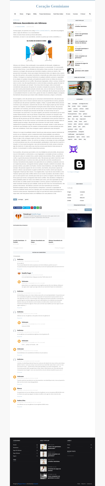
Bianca (19, 388)
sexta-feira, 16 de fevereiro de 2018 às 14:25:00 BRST (28, 361)
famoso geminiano (72, 113)
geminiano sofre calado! (82, 71)
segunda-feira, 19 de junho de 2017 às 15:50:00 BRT (28, 332)
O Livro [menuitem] (68, 14)
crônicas (81, 108)
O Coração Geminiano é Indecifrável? (81, 49)
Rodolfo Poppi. (21, 26)
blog (69, 106)
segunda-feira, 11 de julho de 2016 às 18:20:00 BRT (28, 261)
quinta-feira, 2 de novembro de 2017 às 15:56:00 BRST (33, 342)
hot (81, 116)
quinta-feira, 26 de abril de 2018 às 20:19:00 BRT (27, 378)
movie (80, 121)
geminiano (75, 116)
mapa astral (82, 119)
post (79, 126)
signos (78, 136)
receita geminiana (72, 131)
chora (79, 106)
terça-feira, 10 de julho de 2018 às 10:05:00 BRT (27, 390)
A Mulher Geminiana (81, 26)
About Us (83, 483)
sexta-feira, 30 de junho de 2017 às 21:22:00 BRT (27, 350)
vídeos (80, 139)
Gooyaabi (35, 483)
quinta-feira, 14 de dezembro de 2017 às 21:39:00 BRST (33, 324)
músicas (70, 124)
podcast (86, 124)
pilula (75, 124)
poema (69, 126)
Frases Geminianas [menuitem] (45, 14)
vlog (85, 139)
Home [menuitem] (21, 14)
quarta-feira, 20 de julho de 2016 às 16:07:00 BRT (32, 275)
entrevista (82, 111)
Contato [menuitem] (75, 14)
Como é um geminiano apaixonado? (81, 34)
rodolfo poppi (71, 134)
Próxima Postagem (59, 248)
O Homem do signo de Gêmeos (81, 64)
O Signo (69, 192)
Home (78, 483)
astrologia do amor (83, 103)
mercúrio (70, 121)
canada (74, 106)
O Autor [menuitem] (83, 14)
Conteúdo (82, 192)
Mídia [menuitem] (35, 14)
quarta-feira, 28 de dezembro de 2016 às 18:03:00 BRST (29, 293)
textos (83, 136)
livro (73, 119)
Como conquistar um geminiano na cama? (54, 477)
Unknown (25, 281)
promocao (70, 129)
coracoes (75, 108)
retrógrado (81, 131)
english (70, 111)
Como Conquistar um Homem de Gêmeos (81, 42)
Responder (19, 269)
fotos (80, 113)
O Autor (82, 200)
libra (69, 119)
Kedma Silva (21, 400)
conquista (84, 106)
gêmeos (85, 113)
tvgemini (70, 139)
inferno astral (87, 116)
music (85, 121)
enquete (76, 111)
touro (88, 136)
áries (69, 103)
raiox (80, 129)
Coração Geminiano (52, 6)
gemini (26, 199)
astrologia (16, 20)
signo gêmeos (71, 136)
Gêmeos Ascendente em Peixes (38, 241)
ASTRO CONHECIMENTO (42, 30)
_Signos (69, 195)
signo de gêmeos (80, 134)
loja (77, 119)
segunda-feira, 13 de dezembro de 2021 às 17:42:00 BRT (29, 402)
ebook (87, 108)
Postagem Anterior (18, 248)
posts (83, 126)
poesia (74, 126)
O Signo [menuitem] (28, 14)
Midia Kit (82, 197)
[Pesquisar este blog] (75, 209)
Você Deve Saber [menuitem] (58, 14)
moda (75, 121)
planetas (81, 124)
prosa (76, 129)
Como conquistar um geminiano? (81, 56)
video (75, 139)
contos (69, 108)
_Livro (81, 195)
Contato (69, 197)
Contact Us (89, 483)
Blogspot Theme (22, 483)
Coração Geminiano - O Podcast (19, 241)
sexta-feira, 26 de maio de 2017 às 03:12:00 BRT (27, 313)
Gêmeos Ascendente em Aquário (55, 241)
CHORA (69, 200)
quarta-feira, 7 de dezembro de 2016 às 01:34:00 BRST (33, 283)
